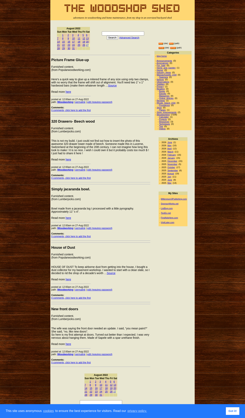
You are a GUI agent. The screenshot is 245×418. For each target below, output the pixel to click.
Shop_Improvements (167, 112)
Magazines (164, 96)
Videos (162, 128)
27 (87, 45)
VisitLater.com (167, 222)
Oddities (160, 84)
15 (63, 41)
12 (84, 38)
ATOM (161, 48)
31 (73, 48)
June (169, 142)
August (170, 173)
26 (84, 45)
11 (79, 38)
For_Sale (161, 65)
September (172, 170)
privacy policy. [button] (137, 411)
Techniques (164, 124)
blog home (162, 56)
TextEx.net (166, 213)
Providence (164, 105)
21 (58, 45)
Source (112, 85)
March (170, 152)
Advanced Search (129, 37)
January (171, 158)
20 (87, 41)
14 (58, 41)
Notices (160, 79)
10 (73, 38)
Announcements (164, 61)
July (169, 177)
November (172, 164)
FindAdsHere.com (169, 218)
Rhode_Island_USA (166, 103)
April (169, 148)
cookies (48, 411)
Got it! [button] (232, 411)
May (169, 145)
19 (84, 41)
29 (63, 48)
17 (73, 41)
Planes (162, 110)
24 (73, 45)
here (68, 91)
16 (68, 41)
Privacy (160, 86)
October (171, 167)
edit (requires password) (99, 102)
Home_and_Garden (166, 68)
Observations (163, 82)
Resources (164, 121)
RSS (160, 44)
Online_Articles (166, 98)
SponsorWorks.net (169, 203)
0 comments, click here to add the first (71, 110)
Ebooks (162, 93)
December (172, 161)
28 (58, 48)
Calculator (164, 117)
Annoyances (163, 63)
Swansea (163, 77)
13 (87, 38)
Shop (159, 107)
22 (63, 45)
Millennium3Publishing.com (174, 199)
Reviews (161, 100)
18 (79, 41)
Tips (161, 126)
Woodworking (163, 114)
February (171, 155)
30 (68, 48)
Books (162, 91)
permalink (80, 102)
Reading (161, 89)
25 (79, 45)
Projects (163, 119)
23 (68, 45)
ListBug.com (167, 208)
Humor (160, 70)
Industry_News (164, 72)
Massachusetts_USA (167, 75)
